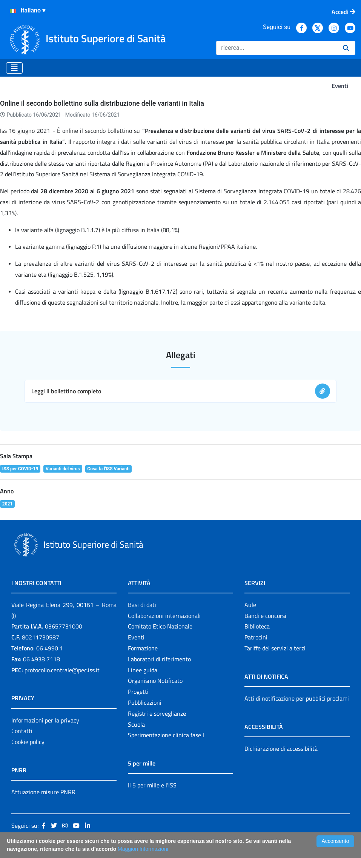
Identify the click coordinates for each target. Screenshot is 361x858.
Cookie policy (28, 741)
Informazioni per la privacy (45, 720)
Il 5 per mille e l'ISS (152, 785)
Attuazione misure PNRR (43, 791)
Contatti (21, 730)
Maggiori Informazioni (143, 849)
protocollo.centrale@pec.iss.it (62, 670)
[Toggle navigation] (14, 68)
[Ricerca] (276, 48)
